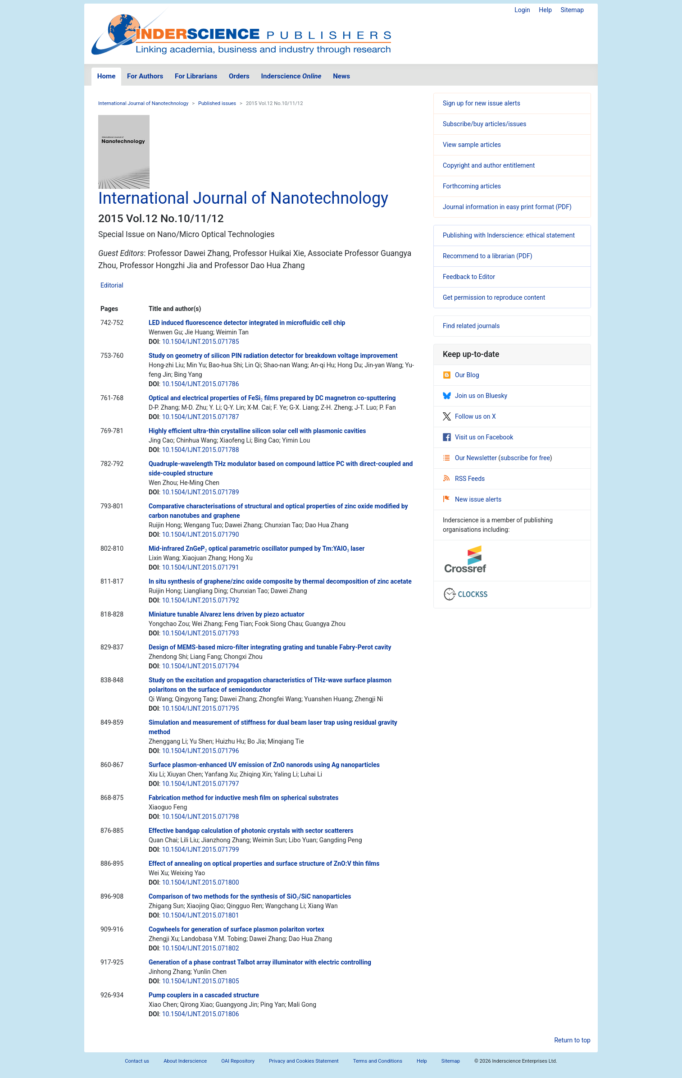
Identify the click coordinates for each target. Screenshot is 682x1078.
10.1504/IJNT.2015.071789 (200, 492)
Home (106, 76)
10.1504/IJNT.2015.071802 (200, 948)
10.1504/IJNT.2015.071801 (200, 915)
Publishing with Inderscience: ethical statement (509, 235)
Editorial (111, 285)
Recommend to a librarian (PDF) (487, 256)
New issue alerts (472, 499)
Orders (239, 76)
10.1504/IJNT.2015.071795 (200, 708)
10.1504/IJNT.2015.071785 (200, 341)
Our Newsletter (470, 457)
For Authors (145, 76)
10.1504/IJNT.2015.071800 (200, 882)
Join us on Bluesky (475, 395)
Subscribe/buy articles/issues (484, 124)
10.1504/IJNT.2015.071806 (200, 1014)
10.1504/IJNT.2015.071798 (200, 816)
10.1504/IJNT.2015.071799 (200, 849)
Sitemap (572, 10)
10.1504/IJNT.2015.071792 (200, 600)
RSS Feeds (464, 478)
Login (522, 10)
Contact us (137, 1061)
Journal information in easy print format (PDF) (507, 206)
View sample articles (472, 144)
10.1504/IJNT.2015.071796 (200, 750)
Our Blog (461, 375)
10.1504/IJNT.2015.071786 (200, 384)
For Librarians (196, 76)
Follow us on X (469, 416)
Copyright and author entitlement (489, 165)
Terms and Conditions (377, 1061)
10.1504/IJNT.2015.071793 (200, 633)
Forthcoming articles (472, 186)
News (341, 76)
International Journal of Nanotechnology (143, 103)
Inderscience (291, 76)
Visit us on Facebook (478, 437)
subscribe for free (525, 457)
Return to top (572, 1040)
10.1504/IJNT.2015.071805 (200, 981)
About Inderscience (185, 1061)
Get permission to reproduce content (494, 297)
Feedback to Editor (469, 276)
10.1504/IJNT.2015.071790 (200, 534)
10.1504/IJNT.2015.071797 (200, 783)
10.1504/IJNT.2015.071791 (200, 567)
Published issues (217, 103)
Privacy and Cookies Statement (304, 1061)
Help (545, 10)
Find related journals (471, 325)
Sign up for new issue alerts (481, 103)
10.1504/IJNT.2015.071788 (200, 449)
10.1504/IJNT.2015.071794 (200, 666)
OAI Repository (238, 1061)
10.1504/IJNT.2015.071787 (200, 416)
